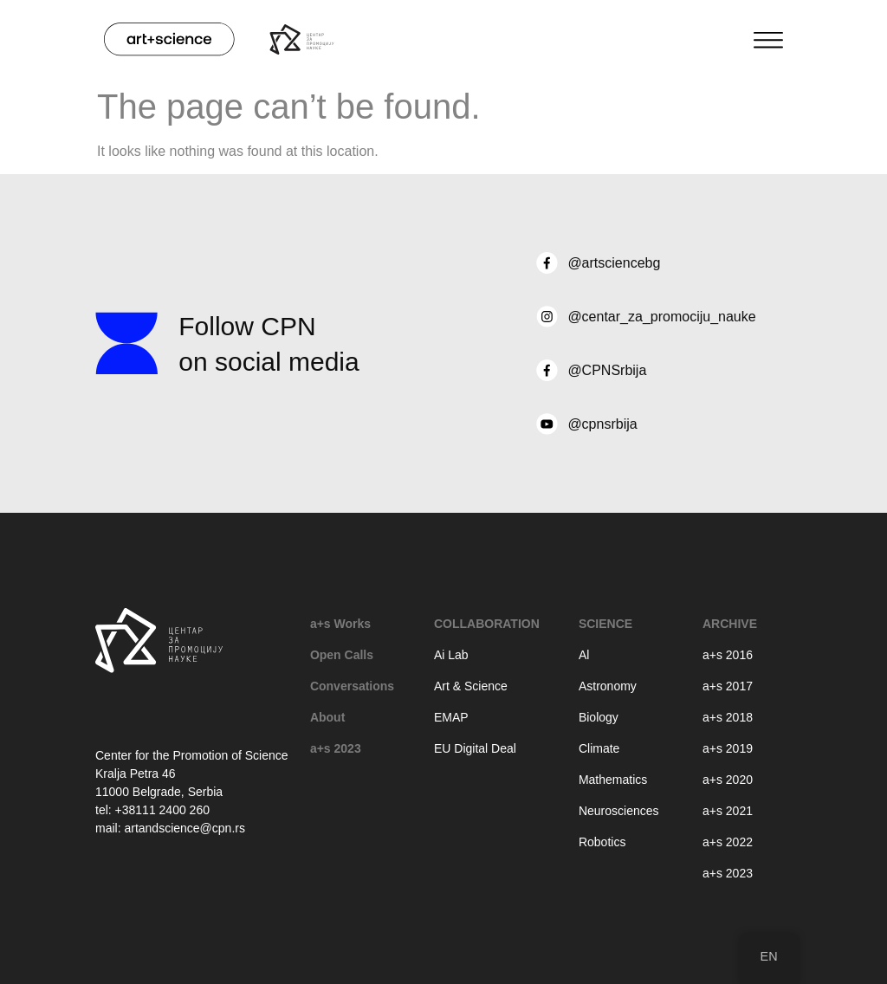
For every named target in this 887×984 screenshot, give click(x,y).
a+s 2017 (727, 686)
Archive (729, 624)
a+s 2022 (727, 842)
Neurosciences (619, 811)
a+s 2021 (727, 811)
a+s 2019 (727, 748)
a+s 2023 (335, 748)
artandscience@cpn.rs (184, 828)
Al (584, 655)
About (327, 717)
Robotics (602, 842)
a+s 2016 (727, 655)
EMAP (451, 717)
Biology (598, 717)
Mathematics (613, 780)
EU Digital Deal (475, 748)
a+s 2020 (727, 780)
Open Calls (341, 655)
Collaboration (487, 624)
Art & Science (471, 686)
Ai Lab (451, 655)
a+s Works (340, 624)
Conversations (352, 686)
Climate (599, 748)
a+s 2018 (727, 717)
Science (605, 624)
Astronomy (608, 686)
